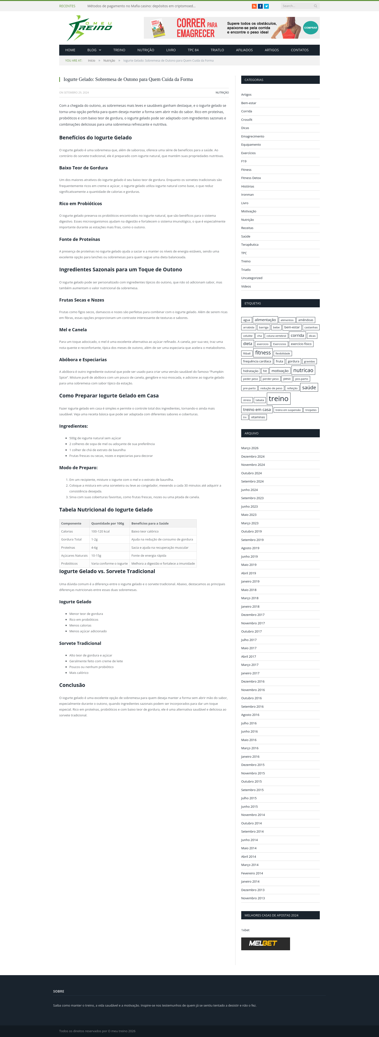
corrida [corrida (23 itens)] (297, 335)
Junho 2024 (249, 489)
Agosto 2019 (250, 548)
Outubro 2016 (251, 698)
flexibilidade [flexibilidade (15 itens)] (283, 353)
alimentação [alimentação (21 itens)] (265, 319)
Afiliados (244, 50)
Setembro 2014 (252, 831)
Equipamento (251, 144)
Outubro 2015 (251, 781)
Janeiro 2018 (250, 606)
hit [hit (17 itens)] (265, 371)
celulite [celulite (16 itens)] (248, 336)
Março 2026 (249, 448)
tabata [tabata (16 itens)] (260, 400)
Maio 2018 (248, 589)
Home (70, 50)
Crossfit (246, 119)
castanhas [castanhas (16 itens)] (311, 327)
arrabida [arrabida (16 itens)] (248, 327)
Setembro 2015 (252, 789)
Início (80, 60)
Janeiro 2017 (250, 673)
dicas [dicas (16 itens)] (312, 336)
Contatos (299, 50)
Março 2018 (249, 598)
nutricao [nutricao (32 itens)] (303, 370)
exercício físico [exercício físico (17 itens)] (301, 344)
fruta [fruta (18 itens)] (279, 361)
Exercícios (248, 153)
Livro (171, 50)
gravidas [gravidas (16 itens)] (309, 361)
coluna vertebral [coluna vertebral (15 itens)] (276, 336)
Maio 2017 (248, 648)
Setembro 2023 (252, 498)
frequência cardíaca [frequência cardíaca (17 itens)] (257, 361)
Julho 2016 (249, 723)
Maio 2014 (248, 848)
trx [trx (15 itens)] (245, 417)
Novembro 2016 (253, 689)
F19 (244, 161)
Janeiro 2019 (250, 581)
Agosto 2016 (250, 715)
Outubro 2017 (251, 631)
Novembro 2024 (253, 464)
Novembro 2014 (253, 815)
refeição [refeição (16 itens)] (292, 388)
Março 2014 (249, 865)
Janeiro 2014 (250, 881)
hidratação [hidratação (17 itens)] (250, 371)
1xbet (245, 930)
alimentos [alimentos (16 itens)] (287, 320)
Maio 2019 (248, 564)
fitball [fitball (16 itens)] (247, 353)
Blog (91, 50)
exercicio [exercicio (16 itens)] (263, 344)
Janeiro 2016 (250, 756)
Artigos (272, 50)
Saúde (245, 236)
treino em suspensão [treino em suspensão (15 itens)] (288, 410)
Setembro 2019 (252, 539)
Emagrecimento (252, 136)
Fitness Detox (251, 178)
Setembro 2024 (252, 481)
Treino (119, 50)
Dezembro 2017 (252, 614)
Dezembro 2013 (252, 889)
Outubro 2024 (251, 473)
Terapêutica (250, 244)
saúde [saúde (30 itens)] (309, 387)
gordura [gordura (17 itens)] (293, 361)
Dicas (245, 128)
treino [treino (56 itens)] (279, 398)
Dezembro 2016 (252, 681)
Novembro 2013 (253, 898)
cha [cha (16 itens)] (259, 336)
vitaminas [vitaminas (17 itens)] (258, 417)
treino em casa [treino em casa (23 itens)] (257, 409)
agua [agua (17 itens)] (246, 320)
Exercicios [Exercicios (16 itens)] (279, 344)
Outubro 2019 (251, 531)
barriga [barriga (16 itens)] (264, 327)
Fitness (246, 169)
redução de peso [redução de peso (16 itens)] (271, 388)
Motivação (248, 211)
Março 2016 (249, 748)
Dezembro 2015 (252, 765)
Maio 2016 (248, 739)
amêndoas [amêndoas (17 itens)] (305, 320)
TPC (244, 253)
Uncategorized (251, 278)
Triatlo (217, 50)
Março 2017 (249, 665)
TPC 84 (193, 50)
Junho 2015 (249, 806)
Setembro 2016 (252, 706)
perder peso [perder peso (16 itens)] (271, 379)
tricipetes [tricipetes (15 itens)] (310, 410)
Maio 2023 (248, 514)
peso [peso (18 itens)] (287, 378)
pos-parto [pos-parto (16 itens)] (301, 379)
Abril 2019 (248, 573)
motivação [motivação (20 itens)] (280, 370)
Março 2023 (249, 523)
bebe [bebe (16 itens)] (276, 327)
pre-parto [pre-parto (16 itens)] (249, 388)
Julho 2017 (249, 639)
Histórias (247, 186)
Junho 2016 (249, 731)
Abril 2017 (248, 656)
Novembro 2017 (253, 623)
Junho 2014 (249, 839)
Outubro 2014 (251, 823)
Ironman (247, 194)
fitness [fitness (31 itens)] (263, 352)
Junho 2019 (249, 556)
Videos (246, 286)
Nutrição (146, 50)
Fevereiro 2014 (252, 873)
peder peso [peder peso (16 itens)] (250, 379)
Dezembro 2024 (252, 456)
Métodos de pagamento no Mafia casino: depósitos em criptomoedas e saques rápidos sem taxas (143, 6)
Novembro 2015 (253, 773)
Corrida (246, 111)
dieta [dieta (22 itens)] (247, 343)
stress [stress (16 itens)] (247, 400)
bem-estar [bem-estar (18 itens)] (292, 327)
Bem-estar (248, 103)
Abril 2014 (248, 856)
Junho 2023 (249, 506)
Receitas (247, 228)
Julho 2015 (249, 798)
